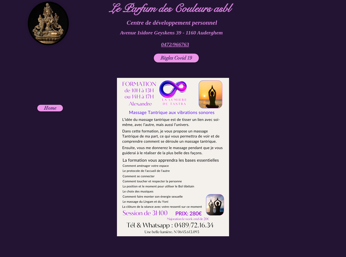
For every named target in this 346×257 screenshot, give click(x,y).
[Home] (50, 108)
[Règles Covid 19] (176, 58)
